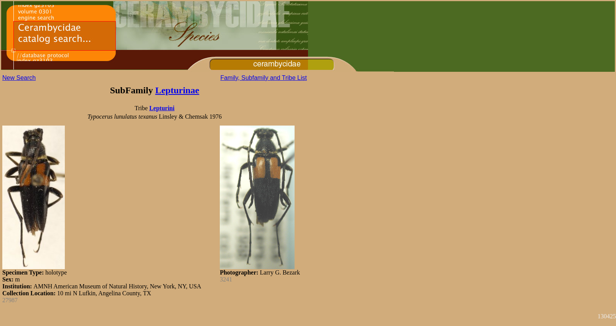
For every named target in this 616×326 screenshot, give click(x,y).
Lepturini (162, 108)
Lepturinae (177, 90)
